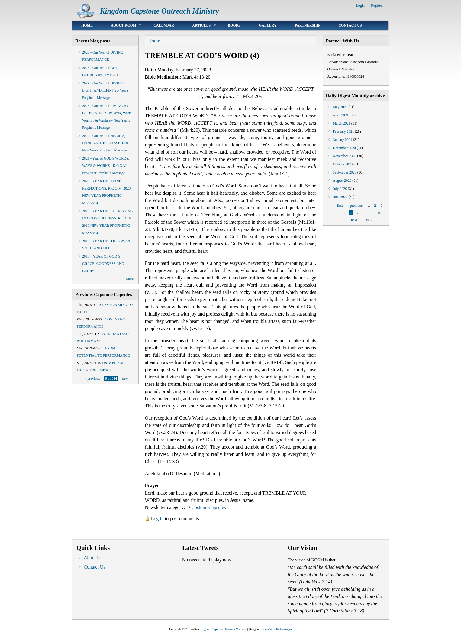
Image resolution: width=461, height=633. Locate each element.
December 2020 (344, 148)
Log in (157, 518)
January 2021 (342, 140)
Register (377, 5)
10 (379, 213)
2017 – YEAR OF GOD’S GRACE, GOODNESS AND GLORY (103, 263)
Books (234, 25)
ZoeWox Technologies (278, 629)
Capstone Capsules (207, 507)
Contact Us (350, 25)
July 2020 (340, 189)
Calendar (163, 25)
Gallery (268, 25)
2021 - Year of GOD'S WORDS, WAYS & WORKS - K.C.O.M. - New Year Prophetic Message (105, 165)
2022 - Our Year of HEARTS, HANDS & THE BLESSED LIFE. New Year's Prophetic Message (107, 143)
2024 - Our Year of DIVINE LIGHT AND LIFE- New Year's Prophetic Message (105, 90)
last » (368, 220)
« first (338, 205)
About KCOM (122, 25)
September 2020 (344, 172)
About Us (93, 557)
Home (87, 25)
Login (360, 5)
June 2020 (340, 197)
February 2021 (343, 131)
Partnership (308, 25)
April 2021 (341, 115)
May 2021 (340, 107)
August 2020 (342, 180)
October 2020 (343, 164)
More (130, 279)
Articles (199, 25)
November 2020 (344, 156)
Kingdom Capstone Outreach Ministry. (223, 629)
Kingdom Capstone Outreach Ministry (159, 11)
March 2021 (341, 123)
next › (126, 378)
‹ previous (92, 378)
